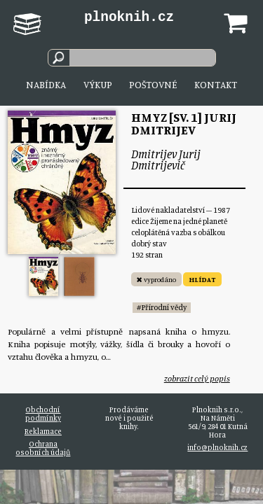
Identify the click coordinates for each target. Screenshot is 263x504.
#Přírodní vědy (162, 307)
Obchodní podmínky (43, 414)
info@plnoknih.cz (217, 447)
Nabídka (46, 84)
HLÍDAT (202, 279)
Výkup (97, 84)
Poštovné (153, 84)
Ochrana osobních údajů (42, 448)
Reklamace (43, 431)
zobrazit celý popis (197, 378)
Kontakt (215, 84)
